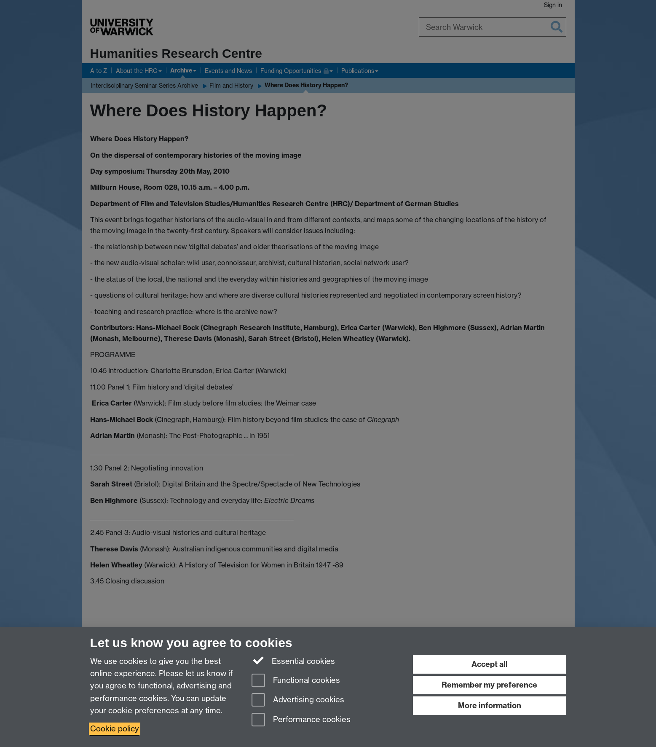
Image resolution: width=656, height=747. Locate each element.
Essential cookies (293, 660)
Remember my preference (489, 685)
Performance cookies (301, 720)
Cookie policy (114, 729)
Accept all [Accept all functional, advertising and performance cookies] (489, 664)
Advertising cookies (298, 700)
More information (489, 705)
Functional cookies (296, 681)
